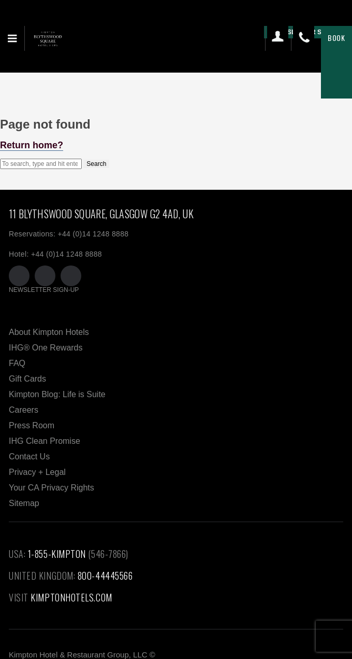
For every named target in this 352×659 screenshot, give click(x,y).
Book (336, 37)
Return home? (31, 145)
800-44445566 (105, 575)
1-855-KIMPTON (57, 553)
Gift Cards (27, 378)
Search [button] (96, 163)
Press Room (31, 425)
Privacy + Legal (37, 472)
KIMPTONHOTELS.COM (71, 597)
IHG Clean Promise (44, 441)
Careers (23, 409)
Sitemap (24, 503)
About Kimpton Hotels (49, 332)
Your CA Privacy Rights (51, 487)
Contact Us (29, 456)
